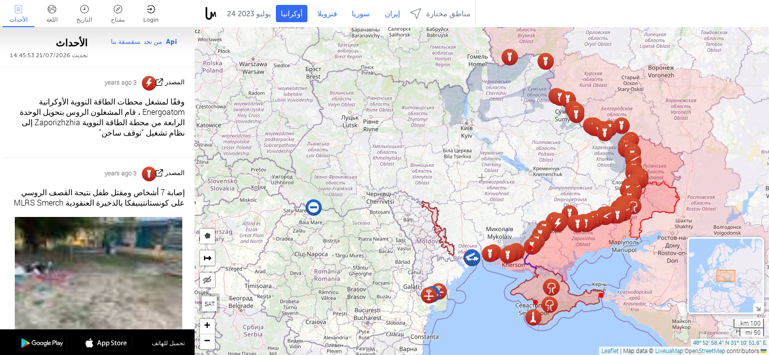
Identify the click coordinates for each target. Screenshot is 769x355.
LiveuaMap (669, 351)
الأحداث (18, 14)
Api (171, 41)
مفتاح (118, 14)
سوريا (361, 13)
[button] (530, 248)
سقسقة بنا (125, 41)
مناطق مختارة (440, 13)
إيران (392, 13)
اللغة (52, 14)
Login (151, 14)
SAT (209, 304)
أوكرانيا (291, 13)
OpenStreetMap (705, 351)
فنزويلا (327, 13)
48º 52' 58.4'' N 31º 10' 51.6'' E (730, 343)
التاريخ (84, 14)
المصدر (175, 82)
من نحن (153, 41)
